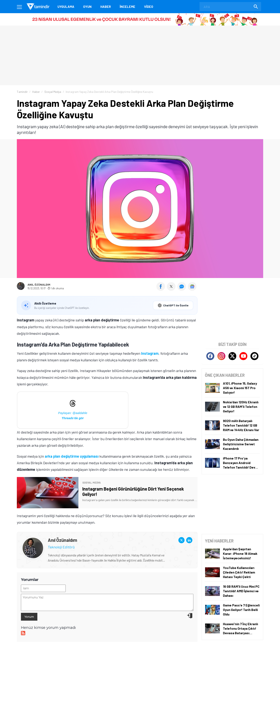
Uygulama (65, 6)
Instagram (149, 353)
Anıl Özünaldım (39, 284)
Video (148, 6)
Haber (105, 6)
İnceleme (127, 6)
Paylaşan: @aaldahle (72, 413)
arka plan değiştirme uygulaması (72, 456)
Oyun (87, 6)
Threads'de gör (73, 418)
